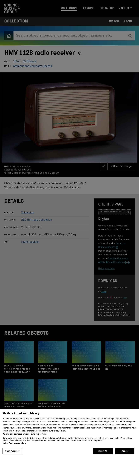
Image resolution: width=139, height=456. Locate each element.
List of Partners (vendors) (14, 447)
